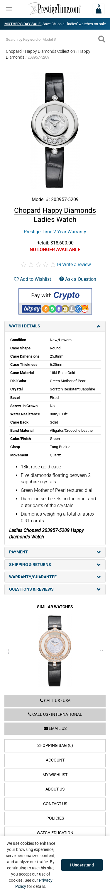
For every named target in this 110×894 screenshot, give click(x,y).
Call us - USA (55, 700)
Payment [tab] (55, 552)
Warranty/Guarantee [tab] (55, 577)
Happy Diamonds (69, 210)
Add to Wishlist (32, 279)
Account (55, 760)
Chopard (14, 51)
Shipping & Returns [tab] (55, 564)
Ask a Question (77, 279)
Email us (55, 728)
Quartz (55, 455)
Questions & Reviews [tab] (55, 589)
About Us (55, 789)
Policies (55, 818)
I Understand (82, 865)
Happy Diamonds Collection (50, 51)
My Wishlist (55, 774)
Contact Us (55, 803)
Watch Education (55, 832)
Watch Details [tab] (55, 326)
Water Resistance (25, 414)
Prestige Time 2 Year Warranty (55, 231)
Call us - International (55, 714)
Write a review (74, 264)
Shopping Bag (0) (55, 745)
